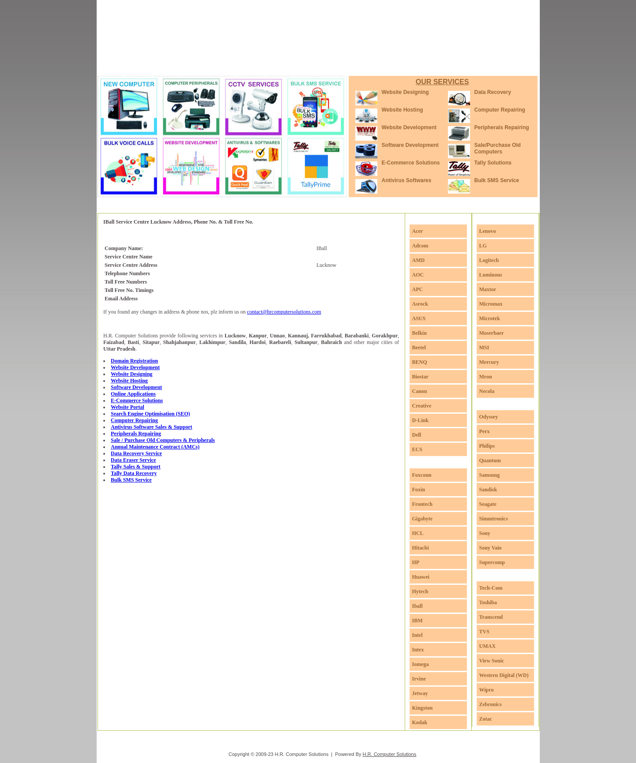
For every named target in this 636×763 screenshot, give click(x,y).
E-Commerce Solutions (411, 163)
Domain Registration (134, 361)
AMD (418, 260)
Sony (484, 533)
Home (125, 66)
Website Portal (127, 407)
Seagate (488, 504)
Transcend (491, 617)
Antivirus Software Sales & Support (151, 427)
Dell (416, 435)
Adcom (420, 246)
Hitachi (420, 548)
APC (417, 289)
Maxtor (488, 289)
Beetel (419, 347)
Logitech (489, 260)
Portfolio (237, 66)
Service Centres (285, 66)
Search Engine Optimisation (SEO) (150, 414)
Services (199, 66)
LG (483, 246)
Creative (422, 406)
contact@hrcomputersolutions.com (284, 312)
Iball (417, 606)
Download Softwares (347, 66)
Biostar (420, 377)
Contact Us (404, 66)
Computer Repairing (499, 110)
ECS (417, 449)
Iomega (420, 664)
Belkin (419, 333)
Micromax (491, 304)
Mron (485, 377)
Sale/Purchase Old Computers (497, 148)
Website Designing (405, 92)
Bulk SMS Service (496, 180)
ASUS (419, 318)
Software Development (410, 145)
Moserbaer (491, 333)
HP (416, 562)
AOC (418, 275)
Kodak (420, 722)
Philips (487, 446)
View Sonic (491, 661)
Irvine (419, 679)
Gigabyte (422, 519)
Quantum (490, 460)
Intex (418, 650)
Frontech (422, 504)
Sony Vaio (490, 548)
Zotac (485, 719)
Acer (417, 231)
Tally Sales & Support (136, 467)
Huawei (420, 577)
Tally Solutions (493, 163)
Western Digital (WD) (504, 675)
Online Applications (133, 394)
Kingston (422, 708)
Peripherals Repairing (501, 127)
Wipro (486, 690)
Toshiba (488, 602)
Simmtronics (493, 519)
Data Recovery (492, 92)
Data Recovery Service (136, 453)
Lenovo (487, 231)
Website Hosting (402, 110)
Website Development (409, 127)
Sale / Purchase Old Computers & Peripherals (163, 440)
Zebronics (490, 704)
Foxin (418, 489)
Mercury (489, 362)
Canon (419, 391)
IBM (417, 620)
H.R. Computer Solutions (390, 754)
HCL (418, 533)
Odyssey (488, 417)
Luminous (490, 275)
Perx (484, 431)
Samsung (489, 475)
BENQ (419, 362)
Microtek (489, 318)
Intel (417, 635)
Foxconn (422, 475)
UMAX (487, 646)
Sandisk (488, 489)
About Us (160, 66)
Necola (487, 391)
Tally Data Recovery (134, 473)
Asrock (420, 304)
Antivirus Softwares (407, 180)
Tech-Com (491, 588)
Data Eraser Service (133, 460)
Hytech (420, 591)
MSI (484, 347)
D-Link (420, 420)
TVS (484, 631)
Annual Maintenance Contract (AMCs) (155, 447)
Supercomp (492, 562)
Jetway (420, 693)
